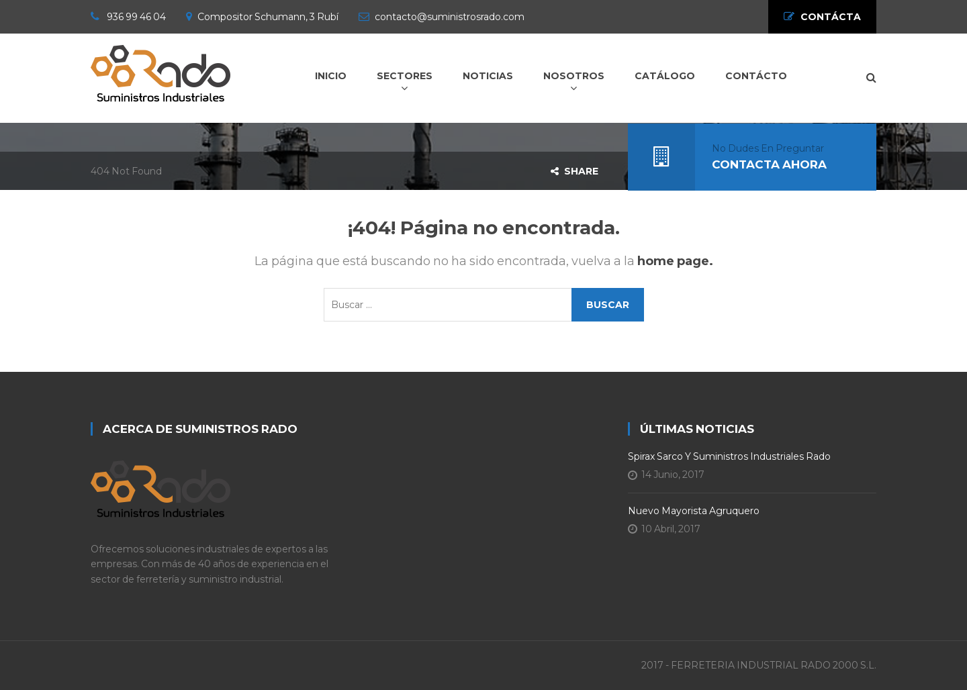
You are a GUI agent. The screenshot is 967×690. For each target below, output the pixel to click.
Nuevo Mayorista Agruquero (693, 511)
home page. (675, 261)
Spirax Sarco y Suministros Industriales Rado (729, 456)
